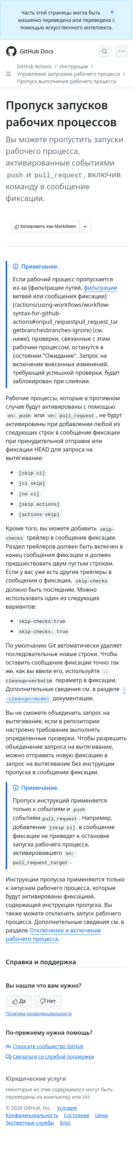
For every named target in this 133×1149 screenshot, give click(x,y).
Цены (101, 1115)
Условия (67, 1107)
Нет (48, 1001)
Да (19, 1001)
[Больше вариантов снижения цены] (85, 226)
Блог (65, 1122)
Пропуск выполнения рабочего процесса (66, 81)
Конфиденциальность (32, 1115)
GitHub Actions (34, 66)
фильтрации (100, 288)
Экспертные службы (30, 1122)
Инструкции (74, 66)
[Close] (112, 11)
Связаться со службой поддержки (50, 1056)
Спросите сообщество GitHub (44, 1046)
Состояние (76, 1115)
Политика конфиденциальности (39, 1014)
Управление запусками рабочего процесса (68, 73)
